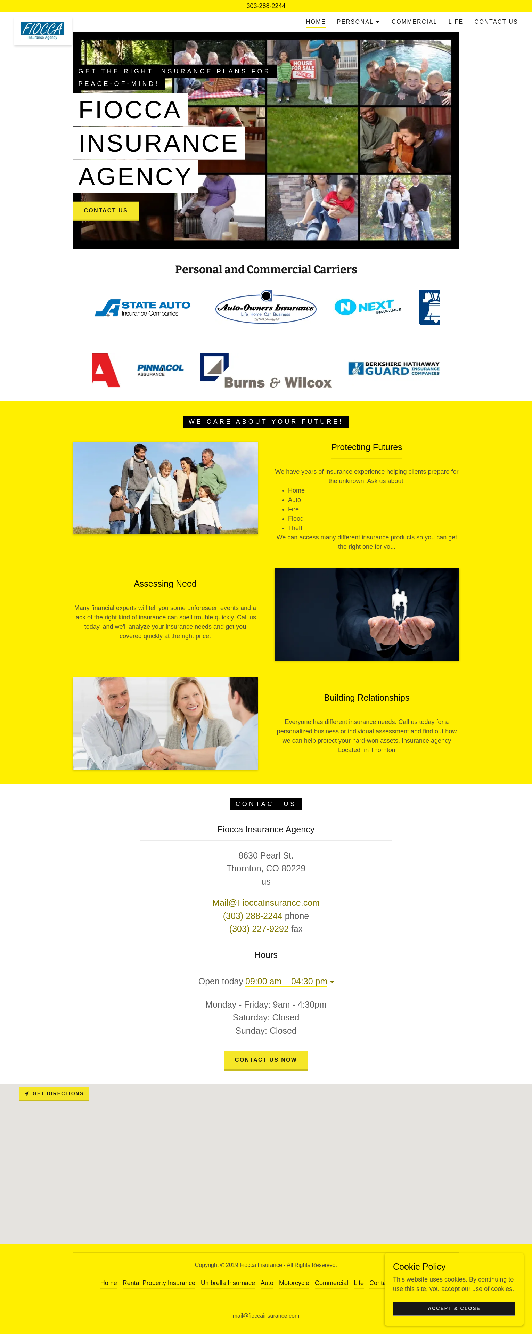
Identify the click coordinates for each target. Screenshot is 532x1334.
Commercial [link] (414, 22)
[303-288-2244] (266, 6)
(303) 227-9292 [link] (259, 929)
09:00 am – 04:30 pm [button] (286, 981)
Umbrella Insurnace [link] (228, 1282)
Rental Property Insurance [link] (159, 1282)
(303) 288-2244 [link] (253, 916)
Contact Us (106, 210)
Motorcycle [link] (294, 1282)
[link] (43, 20)
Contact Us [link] (496, 22)
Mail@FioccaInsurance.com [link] (266, 903)
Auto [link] (267, 1282)
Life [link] (456, 22)
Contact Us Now (266, 1060)
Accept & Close (454, 1308)
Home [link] (316, 22)
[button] (358, 22)
